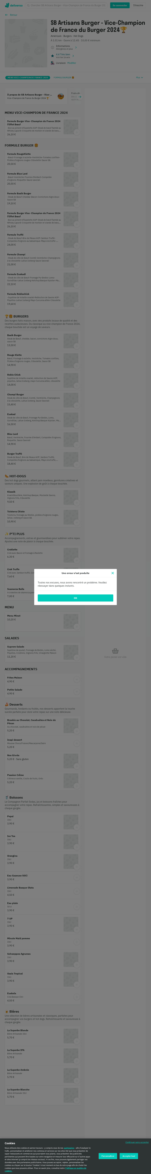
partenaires (69, 1149)
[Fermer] (112, 573)
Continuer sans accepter (137, 1143)
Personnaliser (107, 1157)
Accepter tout (129, 1157)
